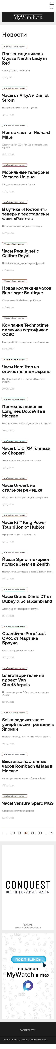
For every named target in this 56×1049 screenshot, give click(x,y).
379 (13, 833)
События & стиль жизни (14, 47)
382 (33, 833)
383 (40, 833)
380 (20, 833)
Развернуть (28, 1030)
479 (51, 833)
